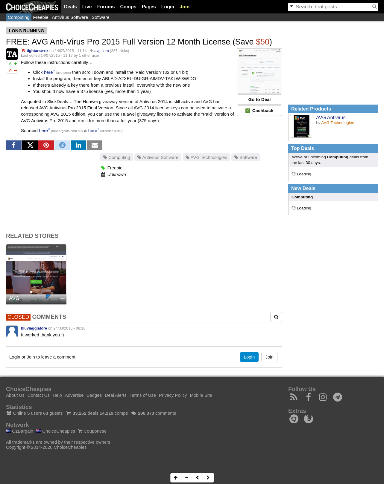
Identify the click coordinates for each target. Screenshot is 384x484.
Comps (128, 6)
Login (167, 6)
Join (184, 6)
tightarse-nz (37, 50)
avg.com (101, 50)
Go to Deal (259, 99)
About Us (15, 395)
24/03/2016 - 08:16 (69, 328)
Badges (94, 395)
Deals (70, 6)
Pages (149, 6)
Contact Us (39, 395)
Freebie (40, 17)
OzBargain (19, 431)
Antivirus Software (70, 17)
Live (87, 6)
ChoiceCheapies (55, 431)
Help (57, 395)
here (48, 72)
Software (100, 17)
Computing (19, 17)
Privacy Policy (173, 395)
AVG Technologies (206, 157)
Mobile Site (201, 395)
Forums (106, 6)
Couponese (92, 431)
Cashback (259, 110)
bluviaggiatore (34, 328)
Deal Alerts (116, 395)
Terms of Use (143, 395)
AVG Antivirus (331, 117)
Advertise (74, 395)
